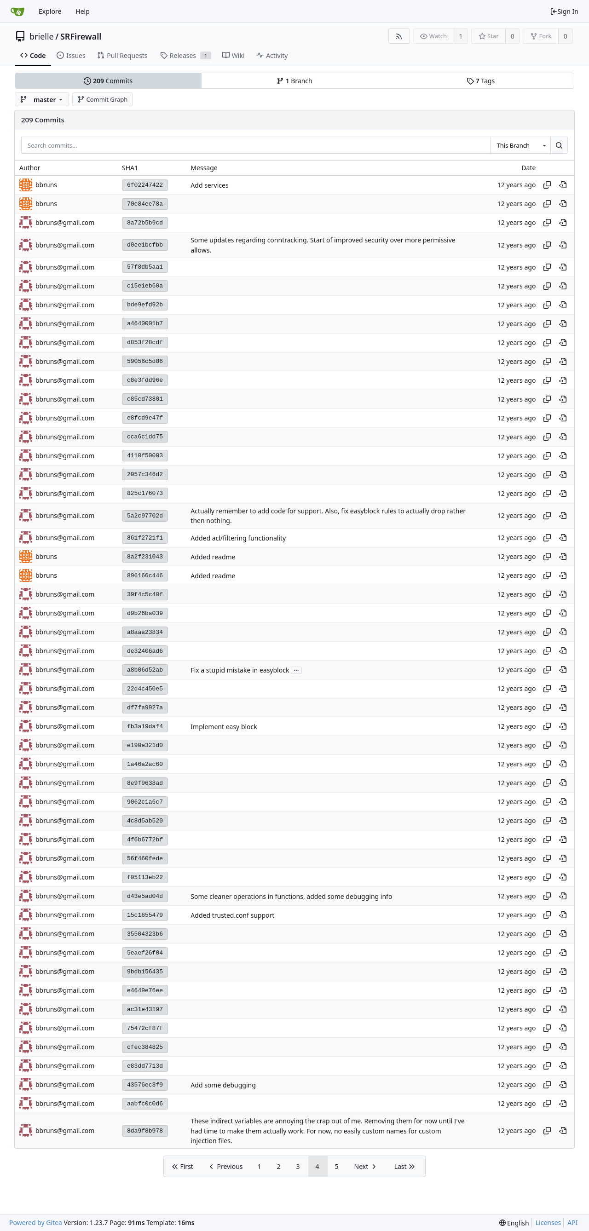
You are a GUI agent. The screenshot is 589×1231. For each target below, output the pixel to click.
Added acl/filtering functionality (238, 538)
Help (82, 11)
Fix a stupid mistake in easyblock (240, 670)
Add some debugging (223, 1085)
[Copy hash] (547, 185)
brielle (41, 36)
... (296, 670)
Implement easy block (224, 726)
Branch (294, 80)
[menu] (514, 1223)
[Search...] (559, 145)
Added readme (213, 556)
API (572, 1222)
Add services (209, 185)
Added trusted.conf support (232, 915)
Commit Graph (102, 99)
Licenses (548, 1222)
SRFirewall (81, 36)
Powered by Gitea (35, 1222)
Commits (108, 80)
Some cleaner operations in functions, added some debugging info (291, 896)
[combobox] (520, 145)
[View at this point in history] (563, 185)
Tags (481, 80)
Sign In (564, 11)
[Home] (17, 11)
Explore (50, 11)
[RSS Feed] (399, 36)
